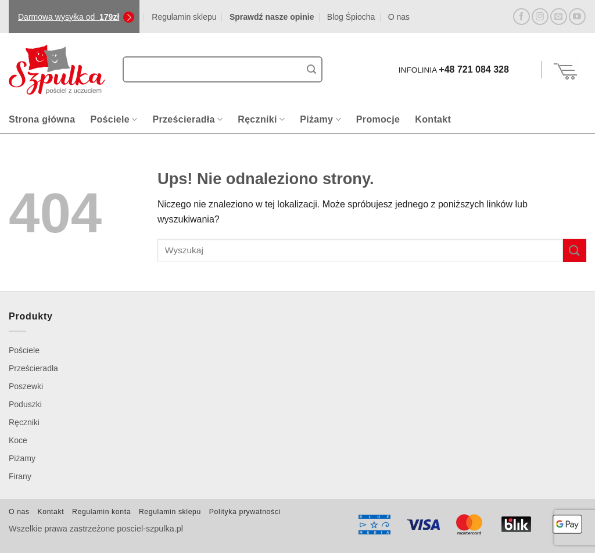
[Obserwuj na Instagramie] (540, 16)
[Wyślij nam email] (558, 16)
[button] (527, 69)
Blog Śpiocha (351, 16)
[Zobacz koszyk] (566, 70)
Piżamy (320, 119)
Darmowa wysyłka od (68, 16)
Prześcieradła (187, 119)
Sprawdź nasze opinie (272, 16)
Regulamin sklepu (184, 16)
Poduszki (25, 404)
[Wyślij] (311, 70)
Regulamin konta (101, 512)
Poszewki (26, 386)
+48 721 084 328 (474, 69)
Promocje (378, 119)
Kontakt (433, 119)
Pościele (113, 119)
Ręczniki (261, 119)
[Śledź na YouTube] (577, 16)
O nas (399, 16)
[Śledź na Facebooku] (521, 16)
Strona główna (42, 119)
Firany (20, 476)
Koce (18, 440)
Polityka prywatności (245, 512)
